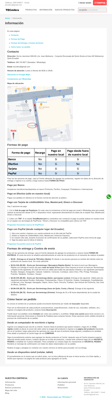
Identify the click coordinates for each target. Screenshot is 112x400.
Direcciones (63, 388)
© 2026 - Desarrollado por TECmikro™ (56, 397)
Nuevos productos (64, 10)
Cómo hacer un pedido (20, 47)
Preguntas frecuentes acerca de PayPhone (25, 225)
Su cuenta (63, 378)
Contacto (15, 35)
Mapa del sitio (11, 390)
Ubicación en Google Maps (18, 75)
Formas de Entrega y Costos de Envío (27, 43)
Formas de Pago (18, 39)
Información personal (67, 382)
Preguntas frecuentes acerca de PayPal (24, 244)
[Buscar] (92, 10)
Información (45, 10)
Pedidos (61, 385)
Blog (7, 393)
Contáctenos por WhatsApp (19, 79)
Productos (31, 10)
